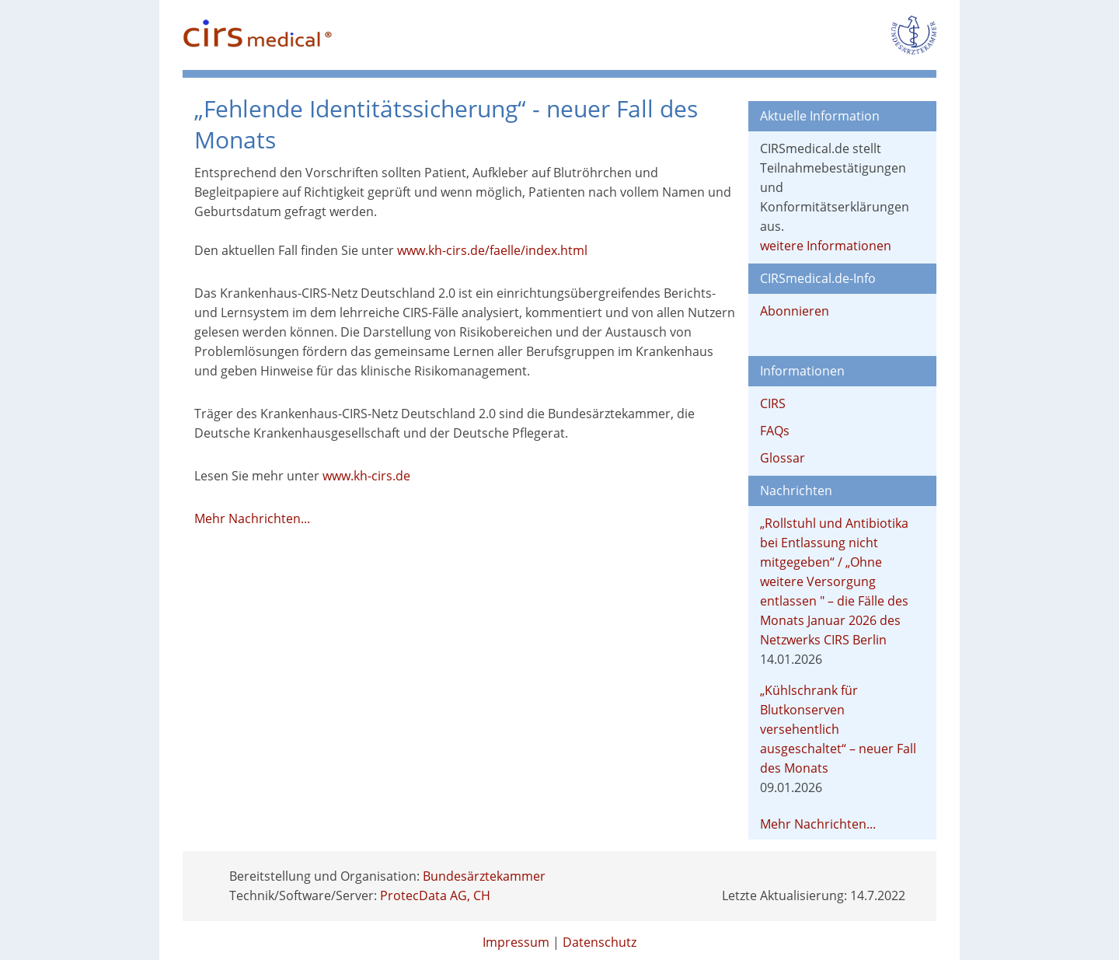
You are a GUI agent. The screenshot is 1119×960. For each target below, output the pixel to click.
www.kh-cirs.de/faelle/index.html (492, 250)
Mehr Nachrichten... (252, 518)
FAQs (775, 430)
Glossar (782, 457)
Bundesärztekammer (484, 876)
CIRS (773, 403)
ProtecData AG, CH (435, 895)
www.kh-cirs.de (366, 475)
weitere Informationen (825, 245)
